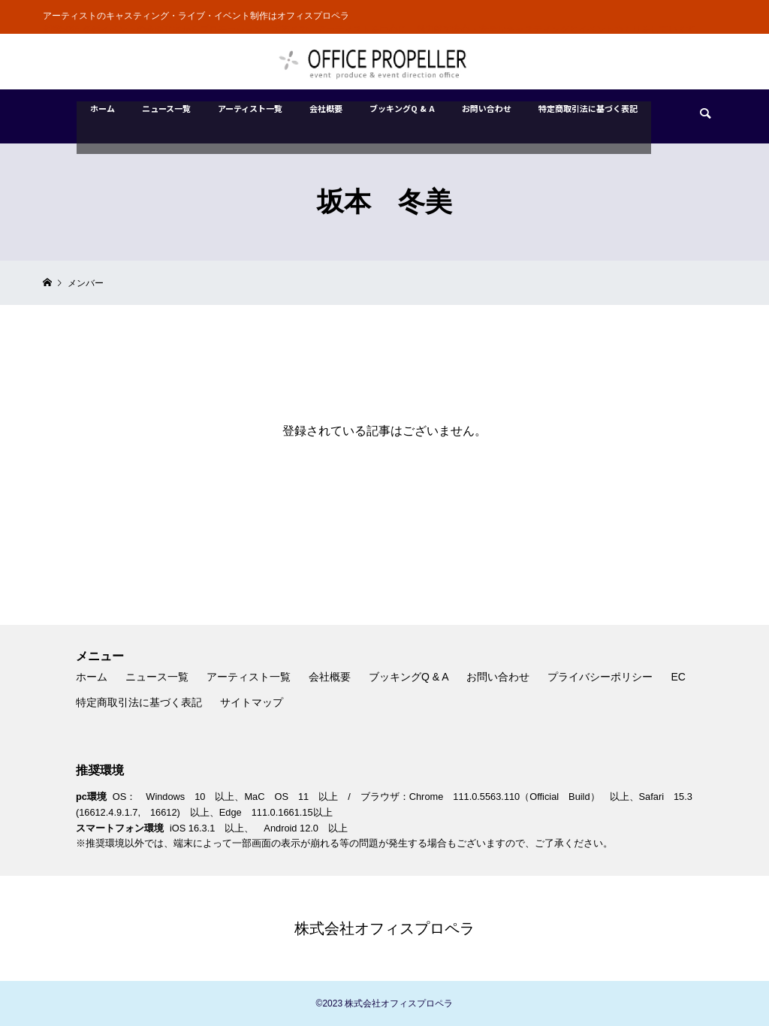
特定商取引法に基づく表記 (139, 702)
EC (678, 677)
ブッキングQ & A (409, 677)
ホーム (91, 677)
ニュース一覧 (156, 677)
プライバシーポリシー (600, 677)
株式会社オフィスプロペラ (384, 928)
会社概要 (330, 677)
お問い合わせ (497, 677)
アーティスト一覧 (249, 677)
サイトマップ (251, 702)
